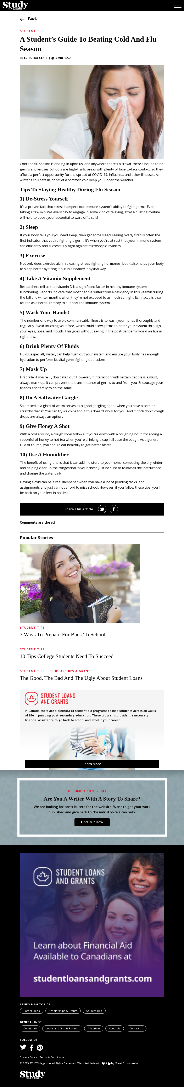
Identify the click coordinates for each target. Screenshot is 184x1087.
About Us (114, 1028)
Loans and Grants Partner (64, 1028)
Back (29, 18)
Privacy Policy (29, 1057)
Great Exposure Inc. (128, 1063)
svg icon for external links (81, 1026)
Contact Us (136, 1028)
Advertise (94, 1028)
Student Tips (32, 31)
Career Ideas (31, 1011)
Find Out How (92, 822)
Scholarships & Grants (71, 671)
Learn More (92, 764)
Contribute (30, 1028)
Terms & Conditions (52, 1057)
